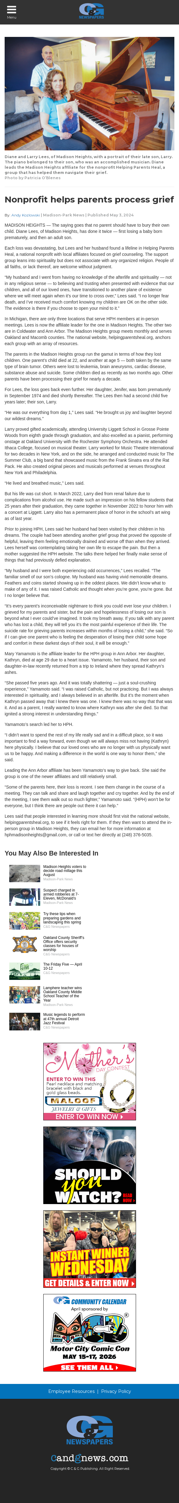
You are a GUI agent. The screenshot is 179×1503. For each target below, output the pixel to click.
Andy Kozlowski (25, 215)
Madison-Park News (63, 215)
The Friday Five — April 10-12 (62, 966)
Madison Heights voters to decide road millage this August (64, 871)
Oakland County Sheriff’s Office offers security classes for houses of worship (63, 944)
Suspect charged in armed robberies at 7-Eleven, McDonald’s (61, 894)
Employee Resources (71, 1391)
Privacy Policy (116, 1391)
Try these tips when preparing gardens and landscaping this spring (62, 918)
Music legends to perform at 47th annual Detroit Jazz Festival (64, 1018)
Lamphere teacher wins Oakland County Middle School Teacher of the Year (62, 994)
